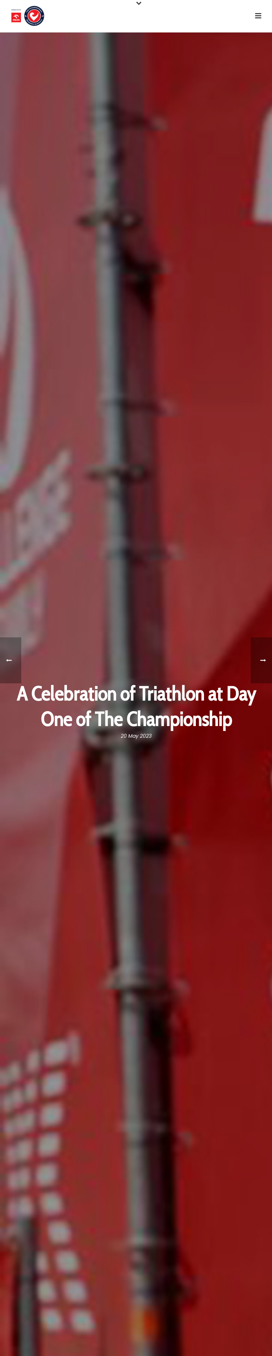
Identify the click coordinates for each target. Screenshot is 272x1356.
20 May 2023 (136, 735)
